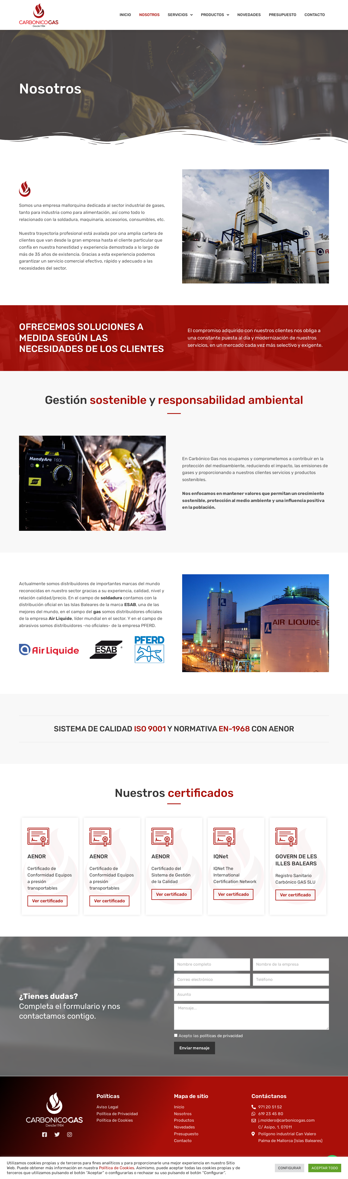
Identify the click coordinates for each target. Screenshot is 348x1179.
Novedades (249, 15)
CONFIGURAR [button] (289, 1168)
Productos (215, 15)
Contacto (314, 15)
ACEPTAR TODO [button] (325, 1168)
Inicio (125, 15)
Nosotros (149, 15)
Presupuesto (282, 15)
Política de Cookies (116, 1167)
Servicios (180, 15)
